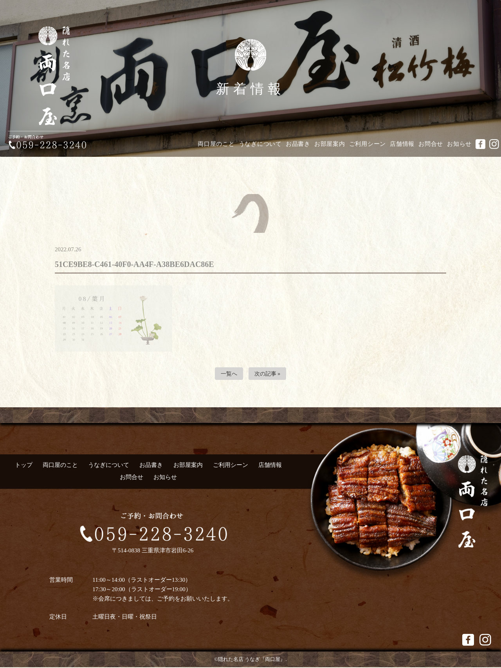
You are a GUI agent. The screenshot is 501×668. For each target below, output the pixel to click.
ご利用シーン (367, 144)
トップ (23, 466)
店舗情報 (402, 144)
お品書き (298, 144)
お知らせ (459, 144)
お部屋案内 (329, 144)
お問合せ (430, 144)
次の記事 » (268, 374)
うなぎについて (260, 144)
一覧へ (228, 374)
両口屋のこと (216, 144)
